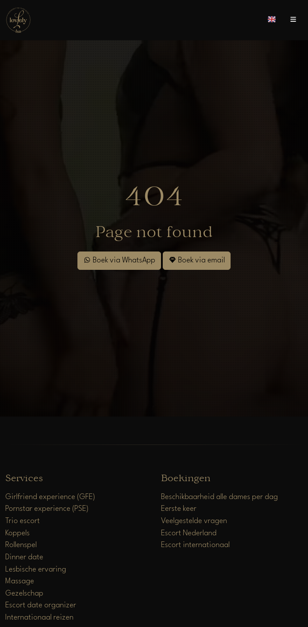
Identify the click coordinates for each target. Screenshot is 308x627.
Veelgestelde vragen (194, 521)
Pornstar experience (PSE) (47, 509)
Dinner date (24, 557)
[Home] (18, 20)
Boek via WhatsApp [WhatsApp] (119, 260)
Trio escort (22, 521)
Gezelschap (24, 593)
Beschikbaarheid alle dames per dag (219, 497)
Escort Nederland (189, 533)
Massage (19, 581)
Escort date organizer (40, 605)
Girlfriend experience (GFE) (50, 497)
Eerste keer (178, 509)
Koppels (17, 533)
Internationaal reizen (39, 617)
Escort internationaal (195, 545)
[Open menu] (293, 20)
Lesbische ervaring (35, 569)
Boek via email (196, 260)
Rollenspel (21, 545)
